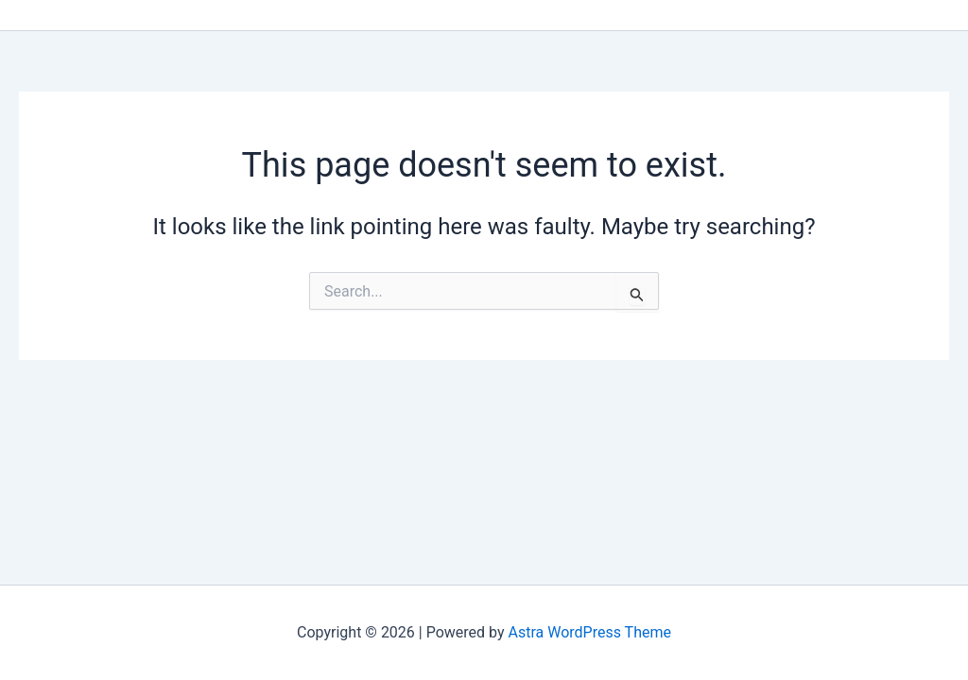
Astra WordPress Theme (590, 632)
